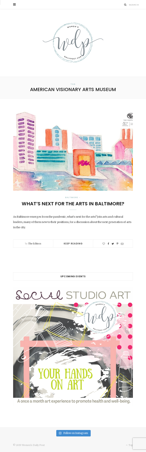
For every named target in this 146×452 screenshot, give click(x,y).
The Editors (34, 243)
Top (129, 445)
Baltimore (71, 197)
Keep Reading (73, 243)
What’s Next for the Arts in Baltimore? (73, 203)
